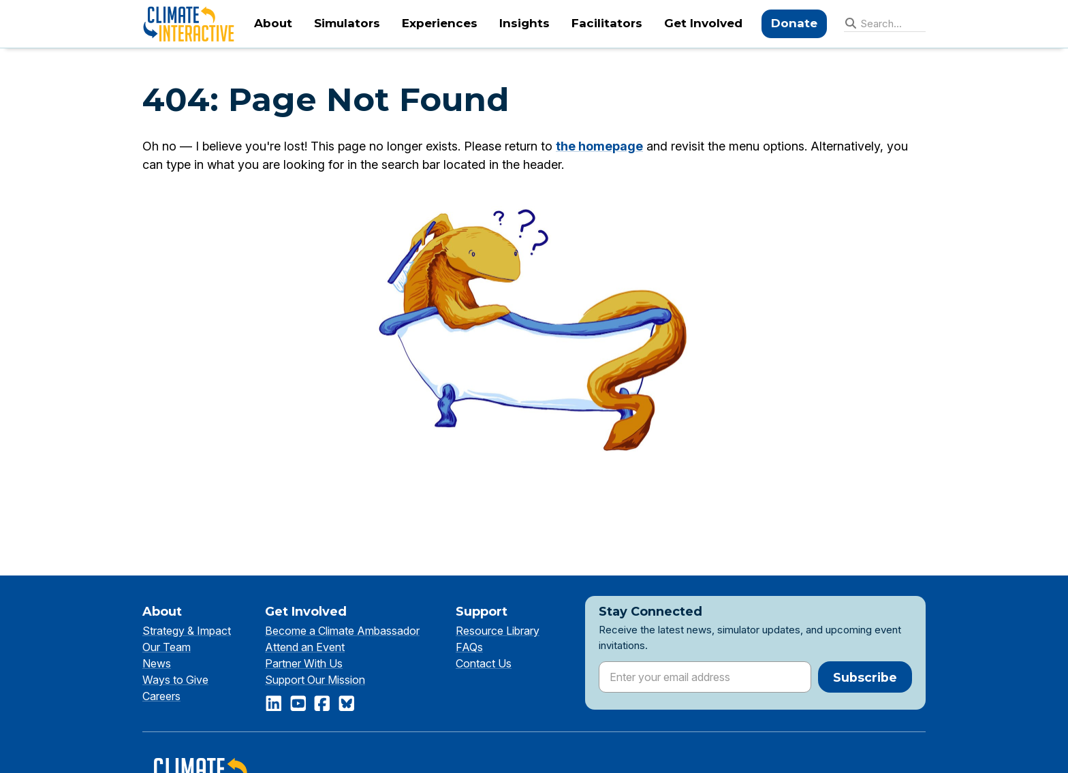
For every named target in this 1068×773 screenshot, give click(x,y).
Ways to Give (175, 680)
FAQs (469, 647)
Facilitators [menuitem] (606, 23)
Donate (794, 23)
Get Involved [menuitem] (703, 23)
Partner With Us (304, 663)
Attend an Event (305, 647)
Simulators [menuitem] (347, 23)
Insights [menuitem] (524, 23)
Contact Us (484, 663)
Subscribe (865, 677)
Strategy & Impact (186, 630)
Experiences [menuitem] (439, 23)
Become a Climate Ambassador (342, 630)
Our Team (166, 647)
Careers (161, 696)
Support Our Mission (315, 680)
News (156, 663)
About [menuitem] (273, 23)
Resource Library (497, 630)
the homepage (599, 146)
